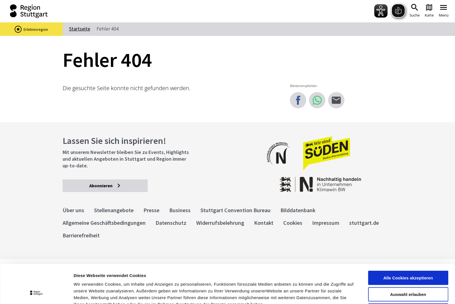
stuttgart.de (364, 222)
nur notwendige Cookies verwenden (408, 276)
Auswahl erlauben (408, 258)
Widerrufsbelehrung (220, 222)
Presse (151, 210)
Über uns (73, 210)
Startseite (79, 28)
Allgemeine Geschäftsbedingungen (104, 222)
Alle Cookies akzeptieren (408, 241)
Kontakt (263, 222)
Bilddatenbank (297, 210)
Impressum (85, 274)
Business (180, 210)
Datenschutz (171, 222)
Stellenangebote (114, 210)
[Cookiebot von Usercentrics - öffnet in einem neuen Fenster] (36, 293)
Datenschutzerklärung (124, 274)
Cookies (292, 222)
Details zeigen (298, 293)
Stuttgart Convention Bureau (235, 210)
